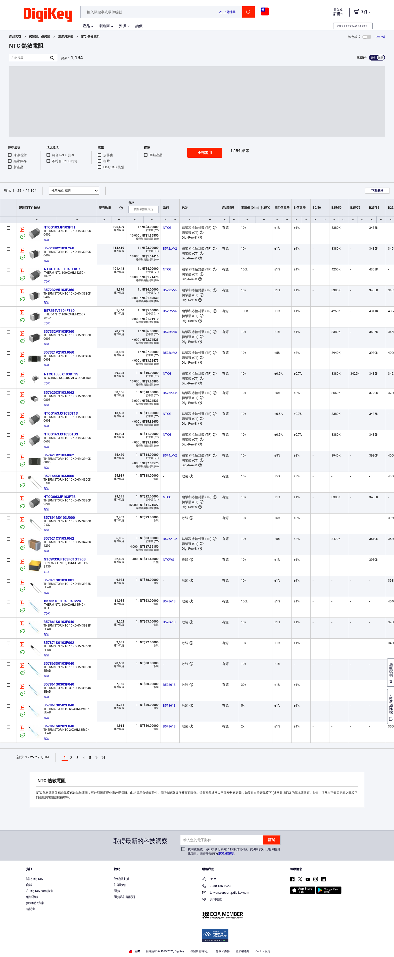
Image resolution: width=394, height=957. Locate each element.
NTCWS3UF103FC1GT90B (65, 559)
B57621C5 (170, 539)
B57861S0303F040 (58, 684)
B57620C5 (170, 393)
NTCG (167, 228)
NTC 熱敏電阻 (90, 36)
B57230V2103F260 (58, 248)
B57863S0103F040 (58, 663)
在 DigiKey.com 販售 (40, 891)
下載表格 (377, 190)
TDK (46, 240)
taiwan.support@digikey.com (225, 893)
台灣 (134, 951)
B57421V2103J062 (58, 455)
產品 (86, 26)
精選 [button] (61, 190)
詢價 (138, 26)
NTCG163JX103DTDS (60, 434)
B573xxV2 (170, 353)
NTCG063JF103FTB (59, 497)
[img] (48, 15)
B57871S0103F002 (58, 643)
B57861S (169, 601)
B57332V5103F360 (58, 331)
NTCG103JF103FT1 (59, 227)
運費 (117, 891)
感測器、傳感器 (39, 36)
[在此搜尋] (29, 57)
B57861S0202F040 (58, 726)
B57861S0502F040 (58, 705)
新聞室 (30, 909)
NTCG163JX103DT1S (60, 413)
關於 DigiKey (34, 879)
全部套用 (205, 153)
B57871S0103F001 (58, 580)
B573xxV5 (170, 332)
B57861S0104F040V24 (62, 601)
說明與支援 (121, 879)
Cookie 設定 (263, 951)
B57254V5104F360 (59, 311)
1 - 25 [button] (17, 191)
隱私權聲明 (226, 854)
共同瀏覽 (212, 899)
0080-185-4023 (216, 886)
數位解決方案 (35, 903)
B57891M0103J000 (59, 518)
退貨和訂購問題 (124, 897)
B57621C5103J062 (58, 538)
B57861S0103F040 (58, 622)
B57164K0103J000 (58, 476)
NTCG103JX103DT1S (61, 374)
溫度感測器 (65, 36)
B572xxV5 (170, 290)
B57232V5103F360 (58, 290)
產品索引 (15, 36)
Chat (209, 879)
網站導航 (32, 897)
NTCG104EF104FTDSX (62, 269)
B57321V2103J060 (58, 352)
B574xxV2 (170, 455)
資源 (122, 26)
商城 (29, 885)
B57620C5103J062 (58, 392)
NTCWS (168, 559)
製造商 (104, 26)
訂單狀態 (120, 885)
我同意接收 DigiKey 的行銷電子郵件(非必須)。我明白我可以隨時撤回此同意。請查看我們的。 (234, 852)
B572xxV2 (170, 248)
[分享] (380, 36)
